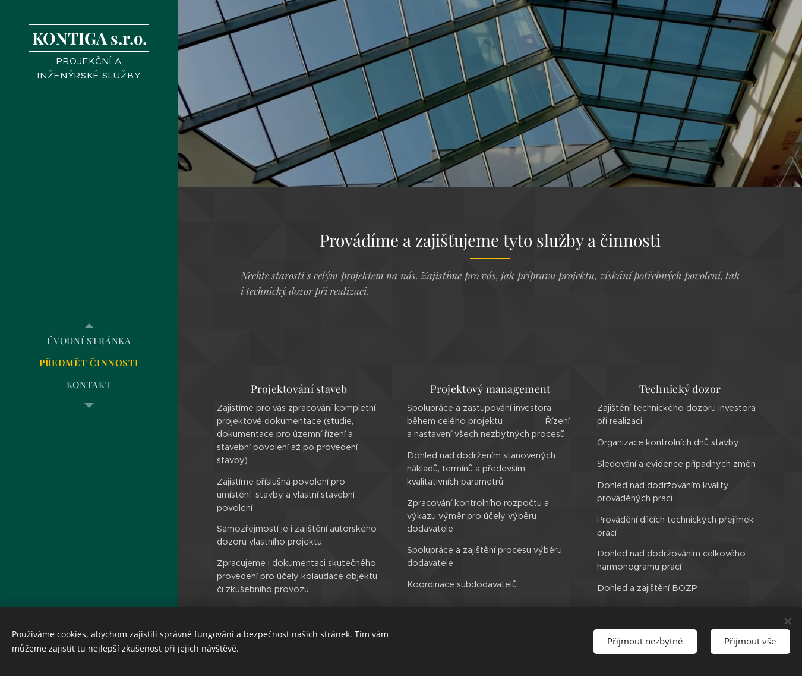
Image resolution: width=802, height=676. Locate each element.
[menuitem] (89, 341)
